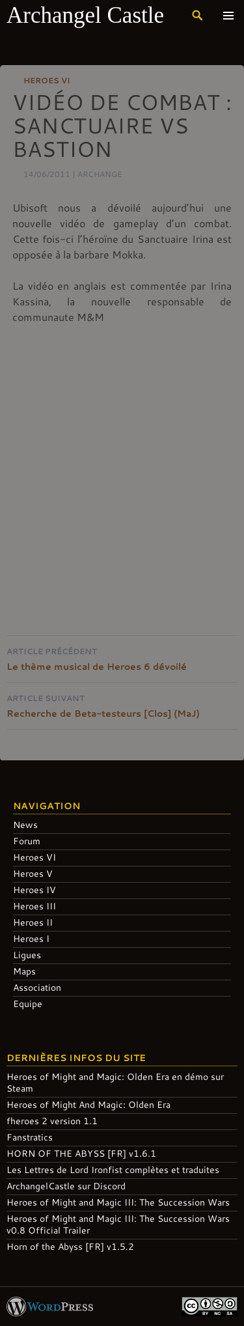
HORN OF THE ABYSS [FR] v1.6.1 (81, 1153)
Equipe (27, 1003)
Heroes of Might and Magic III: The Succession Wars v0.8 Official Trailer (118, 1224)
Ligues (27, 954)
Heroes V (33, 873)
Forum (26, 841)
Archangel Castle (85, 15)
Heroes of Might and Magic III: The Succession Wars (118, 1202)
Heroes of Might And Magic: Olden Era (88, 1104)
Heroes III (34, 906)
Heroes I (31, 938)
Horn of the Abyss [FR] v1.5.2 (70, 1246)
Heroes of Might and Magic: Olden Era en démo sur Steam (115, 1082)
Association (37, 987)
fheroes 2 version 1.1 (52, 1120)
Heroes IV (34, 889)
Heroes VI (46, 80)
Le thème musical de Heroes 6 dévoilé (122, 657)
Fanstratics (30, 1137)
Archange (99, 174)
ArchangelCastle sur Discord (66, 1186)
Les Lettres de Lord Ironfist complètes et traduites (113, 1169)
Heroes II (33, 922)
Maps (24, 971)
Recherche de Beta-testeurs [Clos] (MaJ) (122, 704)
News (25, 824)
